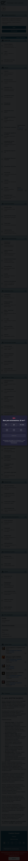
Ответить (14, 435)
